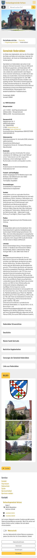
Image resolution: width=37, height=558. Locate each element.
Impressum (19, 546)
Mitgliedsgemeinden (11, 42)
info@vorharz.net (12, 127)
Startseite (22, 40)
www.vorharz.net (15, 129)
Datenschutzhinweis (18, 542)
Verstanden (18, 553)
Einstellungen (18, 549)
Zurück (6, 468)
